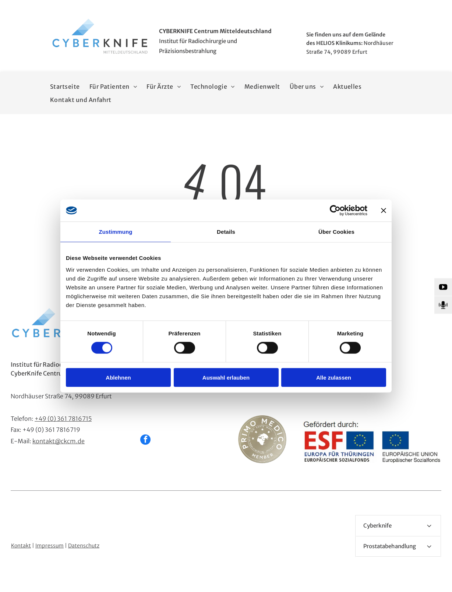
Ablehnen (118, 377)
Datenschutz (83, 545)
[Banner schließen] (383, 210)
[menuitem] (65, 86)
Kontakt (21, 545)
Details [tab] (226, 232)
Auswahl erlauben (226, 377)
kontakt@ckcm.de (58, 441)
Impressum (49, 545)
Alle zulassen (333, 377)
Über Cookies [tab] (336, 232)
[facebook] (145, 440)
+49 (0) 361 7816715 (63, 418)
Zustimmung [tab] (116, 232)
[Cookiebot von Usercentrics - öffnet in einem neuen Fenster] (335, 210)
